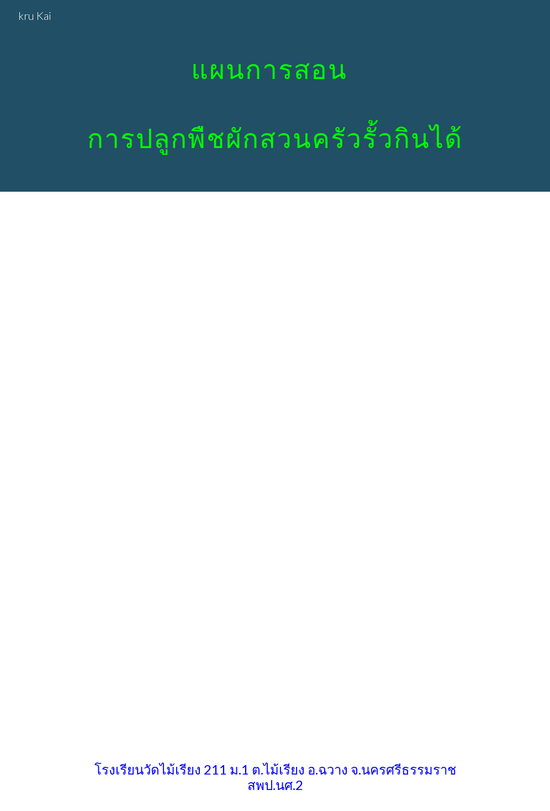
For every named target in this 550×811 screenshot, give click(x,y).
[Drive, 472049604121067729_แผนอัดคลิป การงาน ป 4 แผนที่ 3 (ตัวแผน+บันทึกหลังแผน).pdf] (337, 468)
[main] (275, 96)
